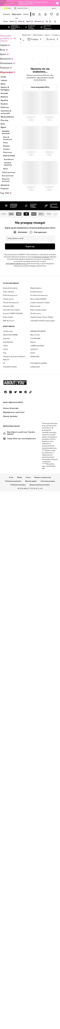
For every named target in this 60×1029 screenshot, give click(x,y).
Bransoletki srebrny (10, 358)
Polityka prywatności (13, 628)
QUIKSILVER (34, 426)
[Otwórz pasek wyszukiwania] (54, 22)
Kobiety (6, 14)
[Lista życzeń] (51, 14)
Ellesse (33, 412)
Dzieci (26, 14)
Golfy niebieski (8, 361)
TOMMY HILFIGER (37, 415)
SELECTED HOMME (10, 404)
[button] (34, 39)
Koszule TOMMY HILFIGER (13, 383)
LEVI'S (5, 419)
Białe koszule (35, 376)
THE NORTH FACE (10, 436)
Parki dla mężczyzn (10, 365)
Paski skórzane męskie (11, 379)
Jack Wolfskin (8, 412)
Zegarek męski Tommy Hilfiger (41, 387)
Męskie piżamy (36, 358)
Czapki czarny (8, 368)
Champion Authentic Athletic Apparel (14, 427)
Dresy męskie (8, 387)
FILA (4, 422)
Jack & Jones (8, 401)
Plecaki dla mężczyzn (11, 372)
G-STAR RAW (35, 408)
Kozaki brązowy (36, 361)
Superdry (6, 408)
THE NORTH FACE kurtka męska (42, 390)
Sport (47, 35)
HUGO (32, 422)
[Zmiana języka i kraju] (54, 8)
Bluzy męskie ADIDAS (38, 368)
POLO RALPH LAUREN (38, 433)
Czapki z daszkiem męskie (40, 372)
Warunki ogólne (31, 628)
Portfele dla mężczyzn (39, 365)
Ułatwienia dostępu (18, 631)
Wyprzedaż (38, 35)
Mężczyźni (16, 14)
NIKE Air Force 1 (9, 390)
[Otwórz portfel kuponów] (33, 14)
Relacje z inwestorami (42, 624)
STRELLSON (35, 436)
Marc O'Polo (35, 404)
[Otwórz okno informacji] (57, 3)
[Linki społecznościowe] (5, 538)
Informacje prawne (48, 628)
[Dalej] (50, 21)
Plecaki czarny (35, 383)
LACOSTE (34, 419)
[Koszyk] (57, 14)
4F (4, 433)
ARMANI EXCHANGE (38, 401)
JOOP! (5, 415)
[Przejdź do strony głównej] (17, 529)
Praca (28, 624)
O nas (11, 624)
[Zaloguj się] (39, 14)
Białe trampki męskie (38, 379)
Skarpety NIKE (8, 376)
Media (19, 624)
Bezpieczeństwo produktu (40, 631)
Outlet (7, 8)
